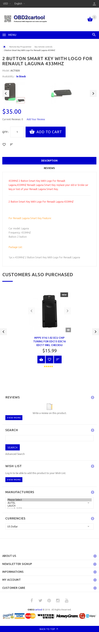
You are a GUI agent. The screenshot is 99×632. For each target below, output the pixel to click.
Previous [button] (5, 93)
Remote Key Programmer (20, 47)
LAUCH (49, 505)
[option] (26, 92)
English (19, 3)
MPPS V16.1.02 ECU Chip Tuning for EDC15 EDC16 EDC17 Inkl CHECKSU (49, 341)
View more (14, 417)
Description (49, 160)
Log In (8, 473)
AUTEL (49, 502)
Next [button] (93, 93)
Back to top (49, 629)
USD (7, 3)
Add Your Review (36, 119)
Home (4, 47)
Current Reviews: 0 (12, 119)
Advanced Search (15, 454)
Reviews (49, 168)
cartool (35, 609)
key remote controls (43, 47)
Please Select (49, 499)
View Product (41, 359)
